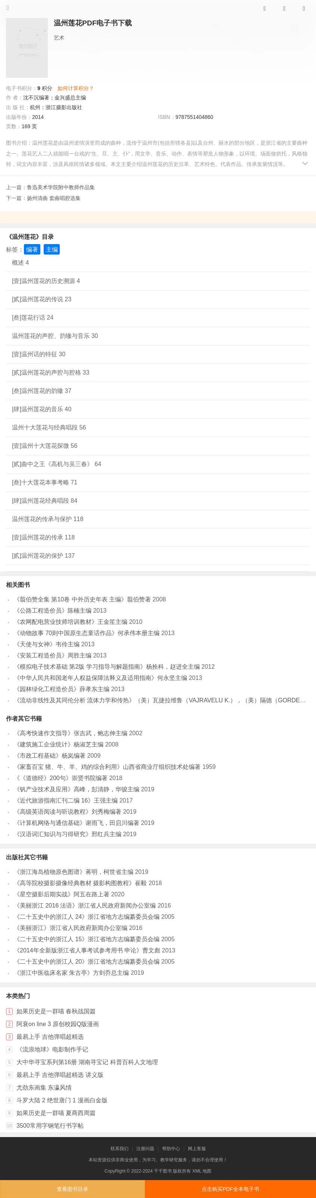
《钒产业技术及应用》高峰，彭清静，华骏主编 (76, 789)
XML (196, 1171)
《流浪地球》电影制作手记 (52, 1049)
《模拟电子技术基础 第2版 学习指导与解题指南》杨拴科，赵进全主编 (107, 666)
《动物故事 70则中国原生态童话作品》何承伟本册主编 (86, 633)
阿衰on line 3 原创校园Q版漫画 (57, 1024)
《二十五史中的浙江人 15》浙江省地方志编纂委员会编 (86, 939)
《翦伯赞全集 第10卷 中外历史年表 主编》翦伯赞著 (82, 599)
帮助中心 (171, 1148)
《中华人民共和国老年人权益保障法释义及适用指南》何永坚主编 (100, 678)
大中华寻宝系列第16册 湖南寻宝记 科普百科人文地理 (87, 1062)
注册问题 (145, 1148)
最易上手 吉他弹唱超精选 (50, 1037)
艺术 (59, 38)
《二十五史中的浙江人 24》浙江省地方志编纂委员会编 (86, 917)
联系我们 (119, 1148)
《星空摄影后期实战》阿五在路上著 (61, 894)
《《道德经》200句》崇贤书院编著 (61, 778)
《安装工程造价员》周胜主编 (53, 655)
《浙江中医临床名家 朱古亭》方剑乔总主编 (71, 973)
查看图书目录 (72, 1189)
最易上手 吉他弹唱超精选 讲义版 (59, 1075)
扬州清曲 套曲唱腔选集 (54, 198)
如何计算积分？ (76, 88)
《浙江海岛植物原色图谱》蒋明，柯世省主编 (73, 872)
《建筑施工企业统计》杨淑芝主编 (58, 744)
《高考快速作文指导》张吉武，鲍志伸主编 (70, 733)
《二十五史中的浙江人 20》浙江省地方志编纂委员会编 (86, 961)
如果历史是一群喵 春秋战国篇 (56, 1011)
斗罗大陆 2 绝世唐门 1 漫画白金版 (62, 1100)
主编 (52, 249)
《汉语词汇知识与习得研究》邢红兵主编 (67, 834)
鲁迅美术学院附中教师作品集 (61, 187)
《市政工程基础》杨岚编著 (50, 755)
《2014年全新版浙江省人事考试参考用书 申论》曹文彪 (87, 950)
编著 (32, 249)
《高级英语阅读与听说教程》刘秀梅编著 (67, 812)
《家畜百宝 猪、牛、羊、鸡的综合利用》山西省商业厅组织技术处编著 (107, 767)
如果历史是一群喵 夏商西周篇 (56, 1113)
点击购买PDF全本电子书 (230, 1189)
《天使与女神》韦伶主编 (47, 644)
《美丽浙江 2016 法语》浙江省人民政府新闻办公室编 (85, 905)
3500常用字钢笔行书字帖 (50, 1125)
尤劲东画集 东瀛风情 (44, 1087)
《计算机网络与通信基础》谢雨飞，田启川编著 (76, 823)
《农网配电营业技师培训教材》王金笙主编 (70, 622)
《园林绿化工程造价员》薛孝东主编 (61, 689)
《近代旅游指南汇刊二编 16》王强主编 (66, 800)
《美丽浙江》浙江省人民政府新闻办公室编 (70, 928)
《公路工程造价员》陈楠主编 (53, 610)
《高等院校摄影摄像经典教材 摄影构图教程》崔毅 (80, 883)
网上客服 (197, 1148)
